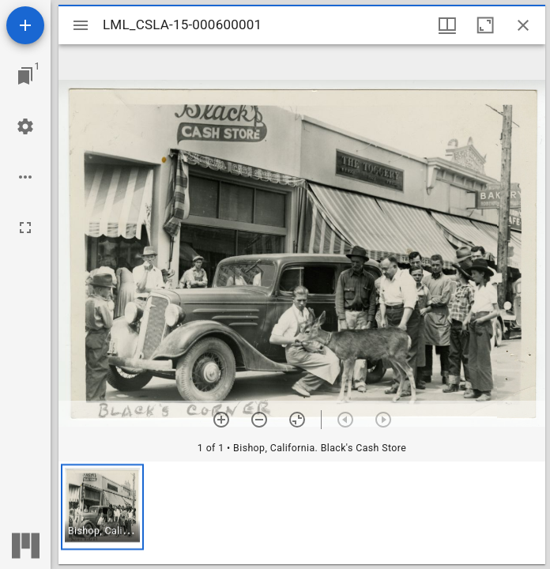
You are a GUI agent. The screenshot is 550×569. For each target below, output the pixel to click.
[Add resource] (25, 25)
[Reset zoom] (297, 420)
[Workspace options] (25, 177)
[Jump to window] (25, 76)
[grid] (301, 513)
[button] (102, 507)
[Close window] (523, 25)
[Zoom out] (259, 420)
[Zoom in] (221, 420)
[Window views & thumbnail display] (447, 25)
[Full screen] (25, 228)
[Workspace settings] (25, 126)
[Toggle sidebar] (81, 25)
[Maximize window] (485, 25)
